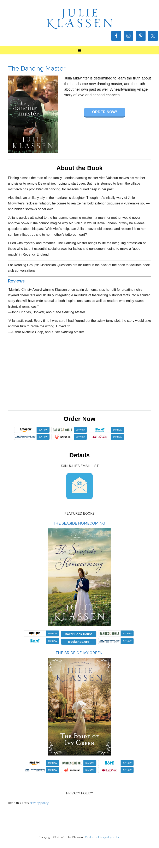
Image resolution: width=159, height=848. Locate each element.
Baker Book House (78, 634)
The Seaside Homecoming (79, 523)
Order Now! (104, 112)
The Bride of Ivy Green (78, 653)
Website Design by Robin (102, 837)
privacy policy (38, 803)
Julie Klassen (79, 18)
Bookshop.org (78, 641)
